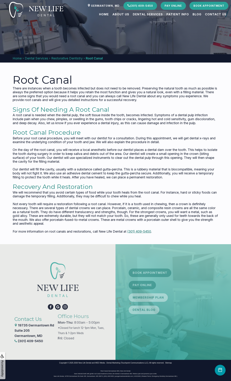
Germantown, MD (103, 5)
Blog (197, 14)
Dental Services (148, 14)
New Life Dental (84, 363)
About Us (120, 14)
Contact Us (215, 14)
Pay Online (173, 5)
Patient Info (177, 14)
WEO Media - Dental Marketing (107, 363)
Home (104, 14)
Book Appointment (208, 5)
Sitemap (168, 363)
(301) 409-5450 (140, 5)
